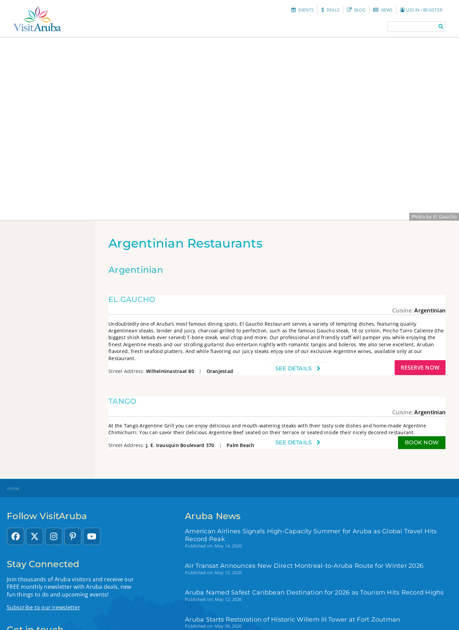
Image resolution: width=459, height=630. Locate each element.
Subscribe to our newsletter (43, 607)
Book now (422, 442)
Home (13, 488)
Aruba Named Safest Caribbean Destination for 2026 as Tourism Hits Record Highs (314, 592)
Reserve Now (420, 367)
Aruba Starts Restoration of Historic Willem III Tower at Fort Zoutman (292, 619)
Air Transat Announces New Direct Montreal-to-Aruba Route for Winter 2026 (304, 565)
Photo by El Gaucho (434, 216)
